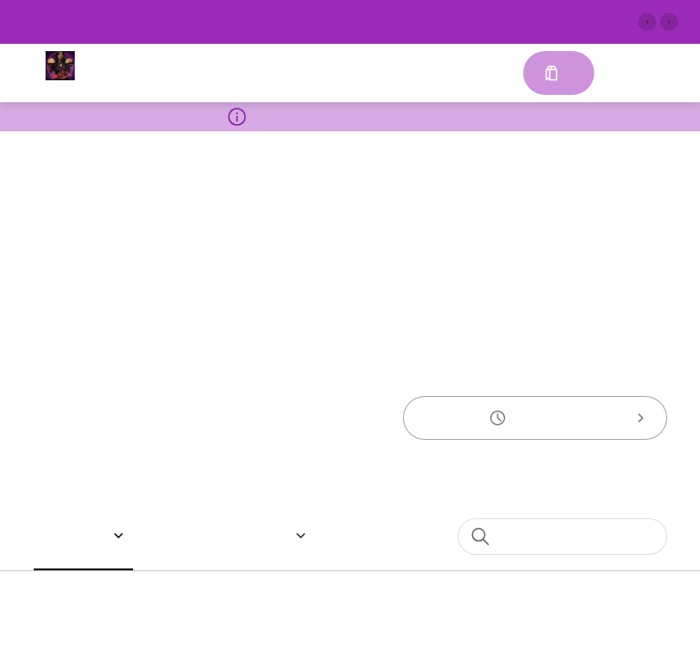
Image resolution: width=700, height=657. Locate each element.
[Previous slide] (647, 22)
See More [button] (488, 18)
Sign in (627, 73)
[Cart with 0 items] (557, 73)
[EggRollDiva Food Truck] (60, 65)
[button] (85, 536)
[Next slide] (669, 22)
